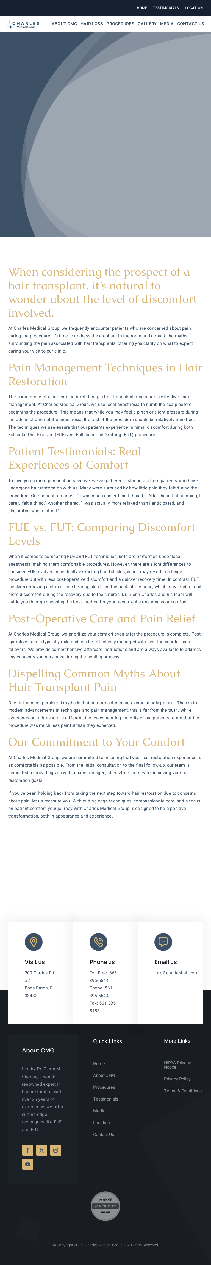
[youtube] (27, 1164)
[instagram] (55, 1150)
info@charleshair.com (176, 973)
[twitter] (41, 1150)
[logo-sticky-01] (22, 19)
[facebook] (27, 1150)
